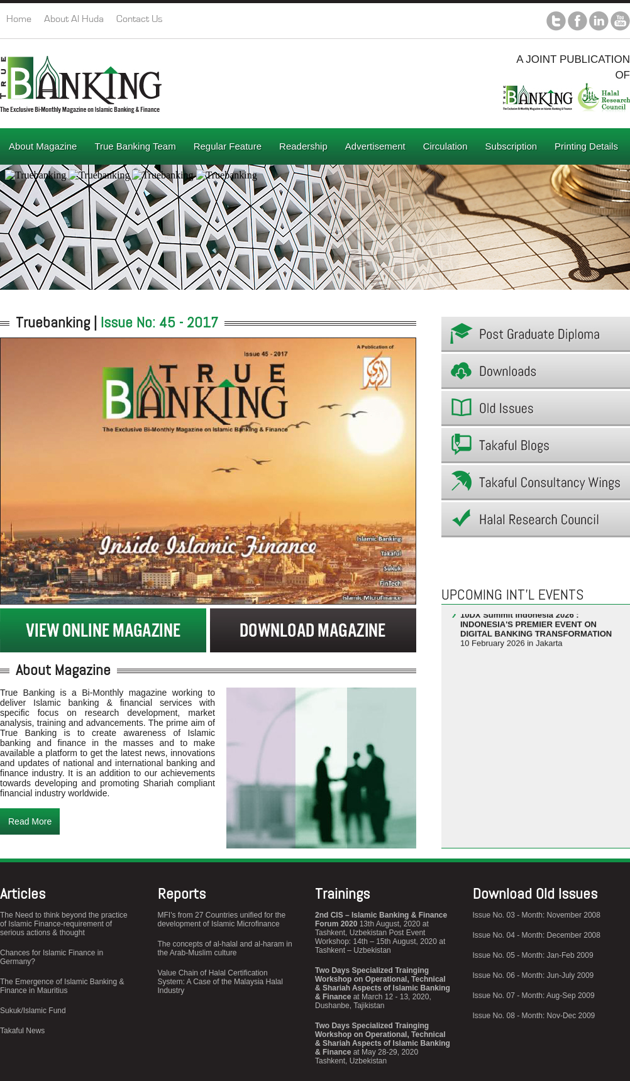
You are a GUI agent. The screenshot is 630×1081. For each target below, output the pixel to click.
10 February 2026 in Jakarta (536, 632)
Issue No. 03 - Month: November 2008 (536, 915)
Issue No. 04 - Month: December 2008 (536, 935)
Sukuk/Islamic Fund (33, 1010)
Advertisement (375, 146)
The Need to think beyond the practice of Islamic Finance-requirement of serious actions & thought (64, 924)
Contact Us (139, 19)
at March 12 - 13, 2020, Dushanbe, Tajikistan (382, 988)
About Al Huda (74, 19)
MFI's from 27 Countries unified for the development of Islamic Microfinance (222, 919)
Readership (303, 146)
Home (18, 19)
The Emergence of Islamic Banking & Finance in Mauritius (62, 986)
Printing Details (586, 146)
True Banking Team (134, 146)
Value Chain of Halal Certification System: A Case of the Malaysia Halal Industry (220, 982)
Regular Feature (228, 146)
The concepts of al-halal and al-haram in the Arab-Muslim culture (225, 948)
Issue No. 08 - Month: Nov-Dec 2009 (534, 1015)
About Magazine (43, 146)
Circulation (445, 146)
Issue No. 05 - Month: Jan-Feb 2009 (533, 955)
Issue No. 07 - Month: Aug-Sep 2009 (534, 995)
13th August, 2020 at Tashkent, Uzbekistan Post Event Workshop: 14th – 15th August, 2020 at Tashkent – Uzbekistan (381, 933)
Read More (30, 821)
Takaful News (22, 1030)
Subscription (511, 146)
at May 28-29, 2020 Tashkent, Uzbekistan (382, 1043)
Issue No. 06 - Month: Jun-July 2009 (533, 975)
